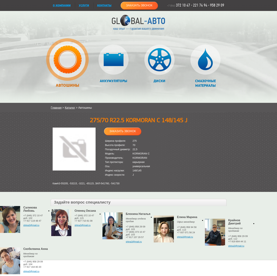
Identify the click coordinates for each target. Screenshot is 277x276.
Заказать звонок (139, 5)
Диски (159, 63)
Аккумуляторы (113, 63)
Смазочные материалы (205, 66)
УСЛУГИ (84, 5)
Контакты (104, 5)
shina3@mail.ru (31, 225)
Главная (56, 107)
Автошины (67, 64)
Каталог (70, 107)
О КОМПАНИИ (62, 5)
